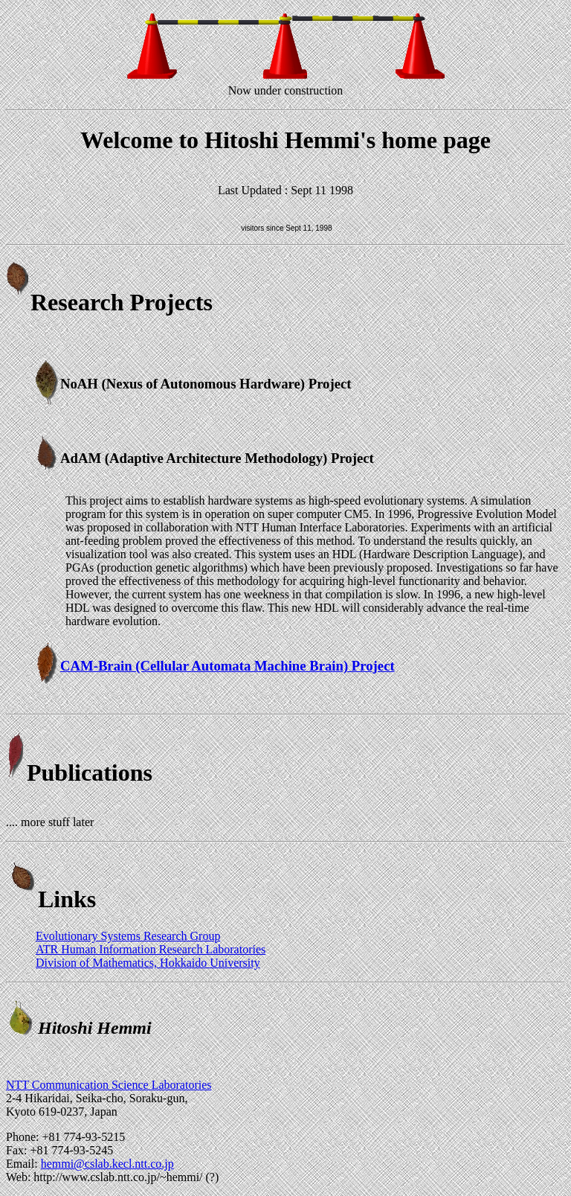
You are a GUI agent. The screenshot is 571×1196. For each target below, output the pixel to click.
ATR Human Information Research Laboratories (150, 949)
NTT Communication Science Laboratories (109, 1084)
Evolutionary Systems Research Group (128, 936)
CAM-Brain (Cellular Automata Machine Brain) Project (227, 666)
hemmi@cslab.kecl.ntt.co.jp (107, 1163)
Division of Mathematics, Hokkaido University (148, 962)
